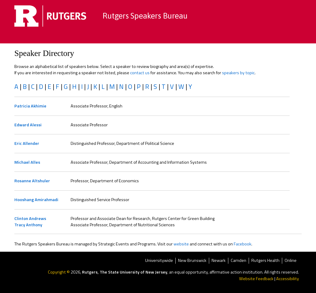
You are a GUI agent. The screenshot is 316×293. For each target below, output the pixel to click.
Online (291, 260)
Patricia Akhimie (30, 106)
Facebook (242, 244)
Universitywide (159, 260)
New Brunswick (192, 260)
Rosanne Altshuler (32, 180)
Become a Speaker (207, 37)
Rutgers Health (265, 260)
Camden (238, 260)
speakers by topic (238, 72)
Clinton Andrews (30, 218)
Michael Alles (27, 162)
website (181, 244)
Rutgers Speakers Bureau (145, 15)
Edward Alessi (28, 125)
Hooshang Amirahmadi (36, 199)
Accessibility (287, 278)
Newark (219, 260)
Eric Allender (26, 143)
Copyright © (59, 272)
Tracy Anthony (28, 224)
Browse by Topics (111, 37)
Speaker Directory (158, 37)
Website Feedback (256, 278)
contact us (140, 72)
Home (75, 37)
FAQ (242, 37)
